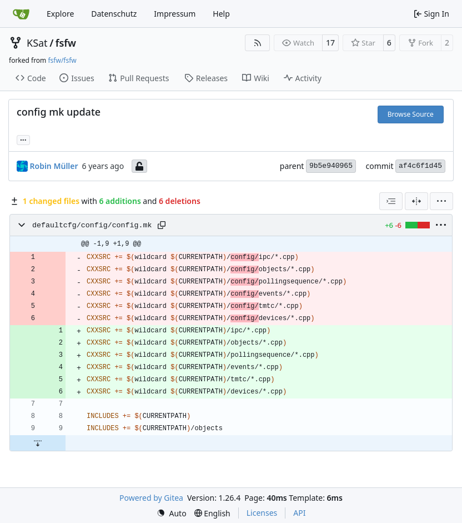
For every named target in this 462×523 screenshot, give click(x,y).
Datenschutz (114, 13)
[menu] (441, 201)
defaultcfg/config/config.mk (92, 225)
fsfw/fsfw (62, 60)
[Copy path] (161, 225)
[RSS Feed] (257, 42)
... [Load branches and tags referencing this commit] (23, 139)
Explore (60, 13)
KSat (37, 42)
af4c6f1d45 (420, 166)
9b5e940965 (331, 166)
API (299, 512)
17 (330, 42)
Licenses (262, 512)
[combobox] (391, 201)
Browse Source (411, 114)
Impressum (174, 13)
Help (221, 13)
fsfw (66, 42)
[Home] (21, 14)
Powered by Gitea (151, 497)
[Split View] (416, 201)
